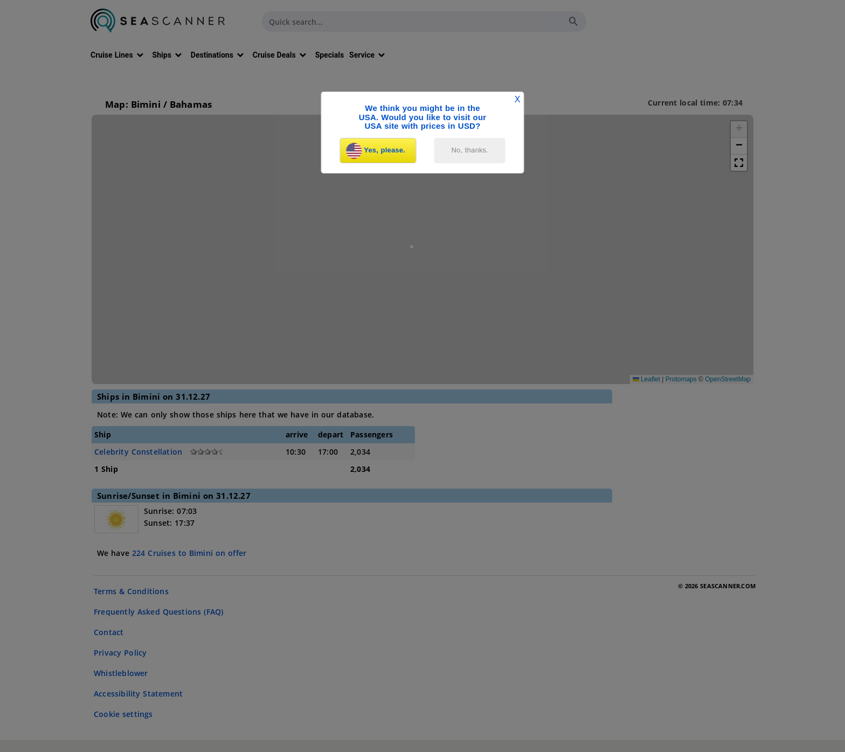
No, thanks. (470, 150)
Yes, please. (375, 151)
